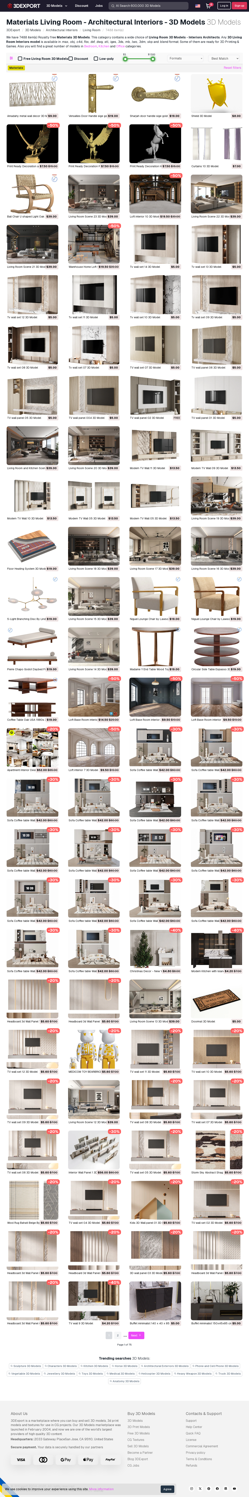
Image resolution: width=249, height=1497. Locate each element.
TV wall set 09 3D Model (22, 1122)
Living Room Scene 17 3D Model (150, 568)
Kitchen (103, 46)
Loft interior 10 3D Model (145, 216)
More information (101, 1489)
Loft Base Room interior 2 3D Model (213, 720)
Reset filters (232, 68)
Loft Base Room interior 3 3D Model (152, 720)
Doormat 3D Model (203, 1021)
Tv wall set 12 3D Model (22, 317)
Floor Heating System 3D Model (27, 568)
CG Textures (135, 1440)
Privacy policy (195, 1453)
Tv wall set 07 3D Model (84, 367)
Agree (167, 1489)
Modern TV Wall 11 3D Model (147, 468)
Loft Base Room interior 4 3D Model (91, 720)
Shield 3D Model (201, 116)
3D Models (135, 1421)
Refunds (191, 1465)
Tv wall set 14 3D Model (145, 267)
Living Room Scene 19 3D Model (211, 518)
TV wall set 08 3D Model (145, 1122)
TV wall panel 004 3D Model (86, 418)
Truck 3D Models (228, 1373)
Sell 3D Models (138, 1446)
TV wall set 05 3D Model (145, 1172)
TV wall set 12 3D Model (22, 1071)
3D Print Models (138, 1427)
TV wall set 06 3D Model (22, 1172)
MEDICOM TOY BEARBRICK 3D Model (92, 1071)
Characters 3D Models (61, 1366)
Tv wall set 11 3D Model (83, 317)
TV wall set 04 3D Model (84, 1223)
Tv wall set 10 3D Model (145, 317)
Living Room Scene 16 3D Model (211, 568)
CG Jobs (133, 1465)
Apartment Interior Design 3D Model (29, 770)
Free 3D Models (138, 1433)
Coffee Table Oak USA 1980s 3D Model (32, 720)
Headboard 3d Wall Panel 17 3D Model (92, 1021)
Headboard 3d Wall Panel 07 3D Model (31, 1323)
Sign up (239, 5)
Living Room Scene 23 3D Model (89, 216)
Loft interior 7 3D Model (83, 770)
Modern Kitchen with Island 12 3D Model (216, 971)
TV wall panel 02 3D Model (147, 418)
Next (136, 1335)
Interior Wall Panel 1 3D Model (87, 1172)
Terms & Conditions (199, 1459)
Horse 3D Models (125, 1366)
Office (120, 46)
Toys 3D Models (91, 1373)
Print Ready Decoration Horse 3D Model (155, 166)
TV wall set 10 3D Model (206, 1071)
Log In (224, 5)
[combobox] (185, 58)
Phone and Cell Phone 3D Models (215, 1366)
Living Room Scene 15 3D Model (89, 619)
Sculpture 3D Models (25, 1366)
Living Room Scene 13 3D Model (150, 1021)
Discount (78, 59)
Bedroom (90, 46)
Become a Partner (140, 1453)
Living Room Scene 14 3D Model (89, 669)
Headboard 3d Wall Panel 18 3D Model (31, 1021)
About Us (19, 1413)
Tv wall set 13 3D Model (206, 267)
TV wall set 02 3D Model (207, 1223)
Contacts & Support (204, 1413)
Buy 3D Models (141, 1413)
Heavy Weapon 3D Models (193, 1373)
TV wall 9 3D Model (81, 1323)
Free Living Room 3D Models (43, 59)
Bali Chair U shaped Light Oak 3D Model (32, 216)
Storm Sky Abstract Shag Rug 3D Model (216, 1172)
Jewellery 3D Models (59, 1373)
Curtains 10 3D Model (204, 166)
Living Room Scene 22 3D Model (211, 216)
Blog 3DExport (137, 1459)
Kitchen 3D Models (94, 1366)
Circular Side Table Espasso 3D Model (215, 669)
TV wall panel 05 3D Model (24, 418)
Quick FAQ (193, 1433)
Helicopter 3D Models (154, 1373)
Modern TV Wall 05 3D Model (87, 518)
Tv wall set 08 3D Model (22, 367)
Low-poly (104, 59)
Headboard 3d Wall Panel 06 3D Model (215, 1273)
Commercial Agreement (202, 1446)
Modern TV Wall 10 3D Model (25, 518)
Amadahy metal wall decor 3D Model (30, 116)
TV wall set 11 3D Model (145, 1071)
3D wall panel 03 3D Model (147, 1273)
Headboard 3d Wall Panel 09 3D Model (31, 1273)
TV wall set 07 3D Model (145, 367)
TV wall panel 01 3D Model (208, 418)
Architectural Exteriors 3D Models (165, 1366)
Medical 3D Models (120, 1373)
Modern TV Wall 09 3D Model (209, 468)
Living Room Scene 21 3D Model (27, 267)
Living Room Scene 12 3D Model (89, 1122)
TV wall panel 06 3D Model (208, 367)
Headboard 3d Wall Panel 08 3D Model (93, 1273)
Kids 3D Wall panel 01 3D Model (150, 1223)
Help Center (194, 1427)
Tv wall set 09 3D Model (206, 317)
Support (191, 1421)
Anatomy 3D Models (124, 1381)
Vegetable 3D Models (24, 1373)
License (191, 1440)
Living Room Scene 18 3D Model (89, 568)
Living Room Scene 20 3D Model (89, 468)
